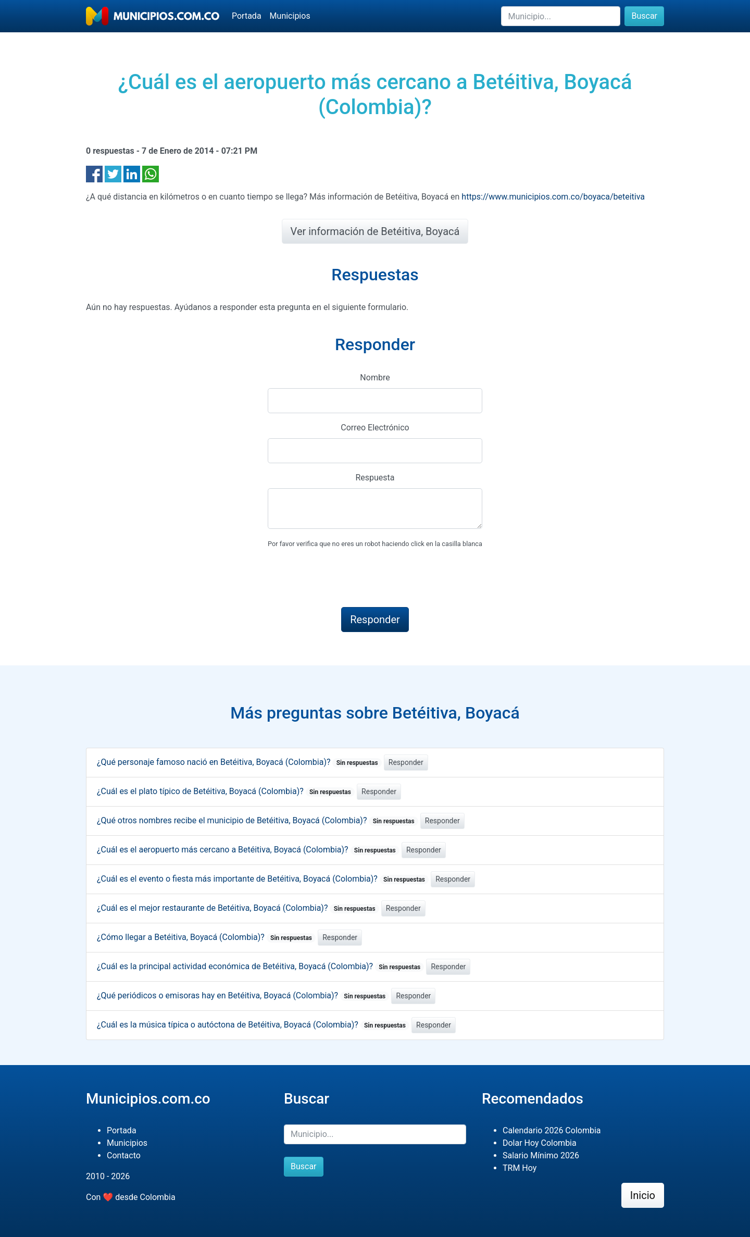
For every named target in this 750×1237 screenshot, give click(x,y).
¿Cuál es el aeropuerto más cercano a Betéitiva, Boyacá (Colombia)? (248, 850)
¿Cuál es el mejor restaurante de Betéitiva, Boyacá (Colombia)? (238, 908)
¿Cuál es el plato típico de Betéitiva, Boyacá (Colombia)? (226, 791)
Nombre (375, 377)
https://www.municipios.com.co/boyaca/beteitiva (553, 197)
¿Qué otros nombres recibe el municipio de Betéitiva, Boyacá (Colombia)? (257, 820)
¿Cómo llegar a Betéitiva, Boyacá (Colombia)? (206, 937)
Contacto (124, 1155)
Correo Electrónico (375, 427)
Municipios (290, 16)
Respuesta (374, 478)
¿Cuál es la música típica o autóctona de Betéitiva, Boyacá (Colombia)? (253, 1025)
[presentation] (347, 578)
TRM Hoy (519, 1168)
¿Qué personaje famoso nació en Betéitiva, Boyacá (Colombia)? (239, 762)
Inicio (642, 1195)
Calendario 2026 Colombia (552, 1130)
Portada (246, 16)
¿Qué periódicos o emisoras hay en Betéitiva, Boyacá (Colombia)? (243, 995)
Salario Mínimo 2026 (541, 1155)
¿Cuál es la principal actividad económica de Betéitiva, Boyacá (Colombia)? (260, 966)
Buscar (644, 16)
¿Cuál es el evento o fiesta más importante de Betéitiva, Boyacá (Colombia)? (263, 879)
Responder (406, 762)
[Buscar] (560, 16)
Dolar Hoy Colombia (540, 1143)
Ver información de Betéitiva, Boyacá (375, 231)
